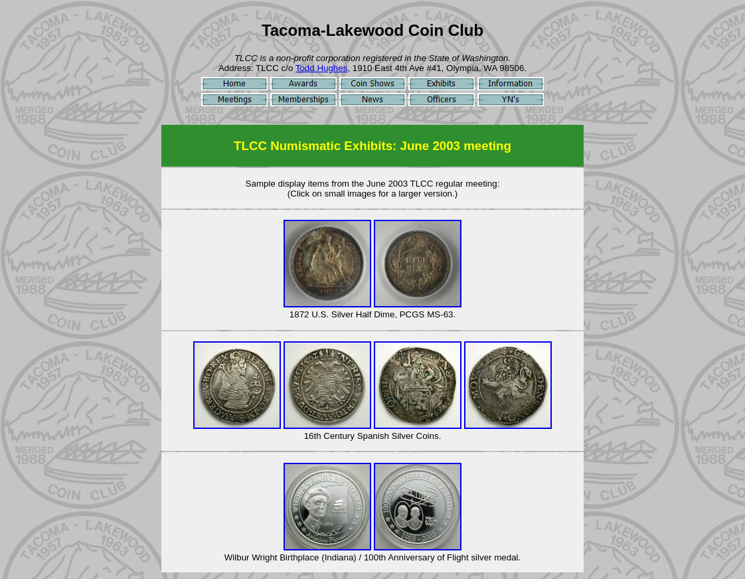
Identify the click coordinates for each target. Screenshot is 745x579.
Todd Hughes (321, 68)
